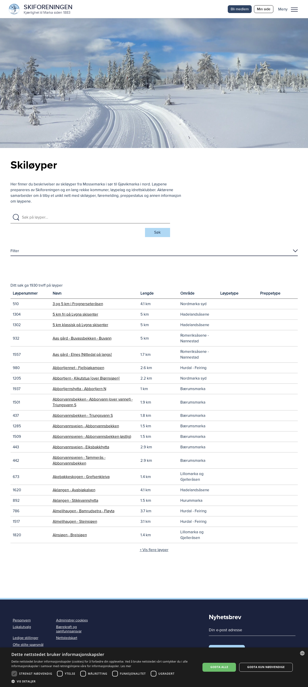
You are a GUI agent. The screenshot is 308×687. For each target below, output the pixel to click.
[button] (289, 9)
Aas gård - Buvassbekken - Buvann (82, 338)
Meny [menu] (294, 9)
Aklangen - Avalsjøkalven (74, 490)
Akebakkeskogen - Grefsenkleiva (81, 477)
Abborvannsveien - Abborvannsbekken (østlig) (92, 436)
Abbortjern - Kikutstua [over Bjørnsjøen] (86, 378)
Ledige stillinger (25, 638)
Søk (157, 232)
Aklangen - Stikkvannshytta (75, 500)
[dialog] (154, 667)
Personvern (22, 620)
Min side (263, 9)
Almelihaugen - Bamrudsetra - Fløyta (83, 511)
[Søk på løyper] (94, 217)
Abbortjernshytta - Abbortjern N (79, 389)
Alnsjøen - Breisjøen (70, 535)
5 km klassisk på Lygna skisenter (80, 325)
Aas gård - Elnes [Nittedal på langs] (82, 354)
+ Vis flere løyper (154, 550)
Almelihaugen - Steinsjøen (75, 521)
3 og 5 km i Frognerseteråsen (78, 304)
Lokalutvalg (22, 627)
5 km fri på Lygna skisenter (75, 314)
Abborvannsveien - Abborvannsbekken (86, 426)
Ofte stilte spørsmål (28, 645)
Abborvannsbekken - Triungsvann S (83, 415)
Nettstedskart (66, 638)
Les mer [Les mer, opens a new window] (126, 666)
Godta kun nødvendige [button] (266, 667)
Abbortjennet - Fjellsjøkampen (78, 368)
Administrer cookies (72, 620)
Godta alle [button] (219, 667)
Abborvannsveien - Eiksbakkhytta (81, 447)
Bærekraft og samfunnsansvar (69, 629)
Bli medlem (240, 9)
